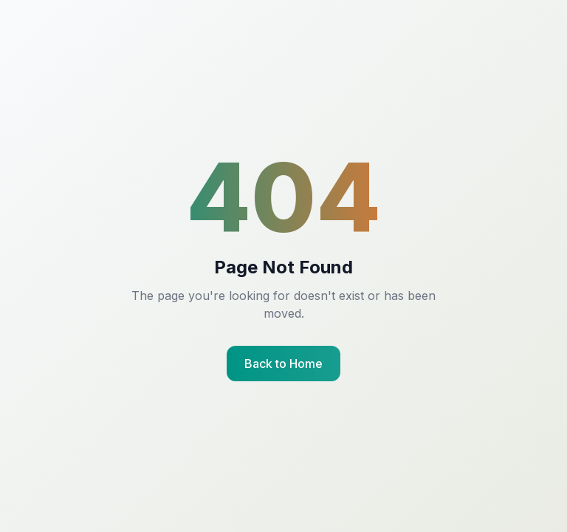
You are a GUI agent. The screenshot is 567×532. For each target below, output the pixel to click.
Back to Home (283, 363)
